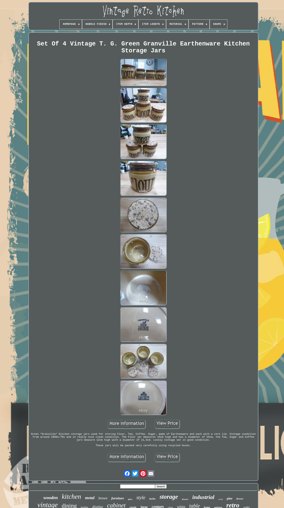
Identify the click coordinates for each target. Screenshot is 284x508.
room (220, 499)
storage (169, 496)
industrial (203, 497)
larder (152, 498)
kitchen (71, 496)
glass (130, 499)
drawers (185, 499)
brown (102, 498)
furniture (117, 498)
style (140, 497)
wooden (50, 497)
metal (89, 497)
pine (229, 498)
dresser (239, 498)
